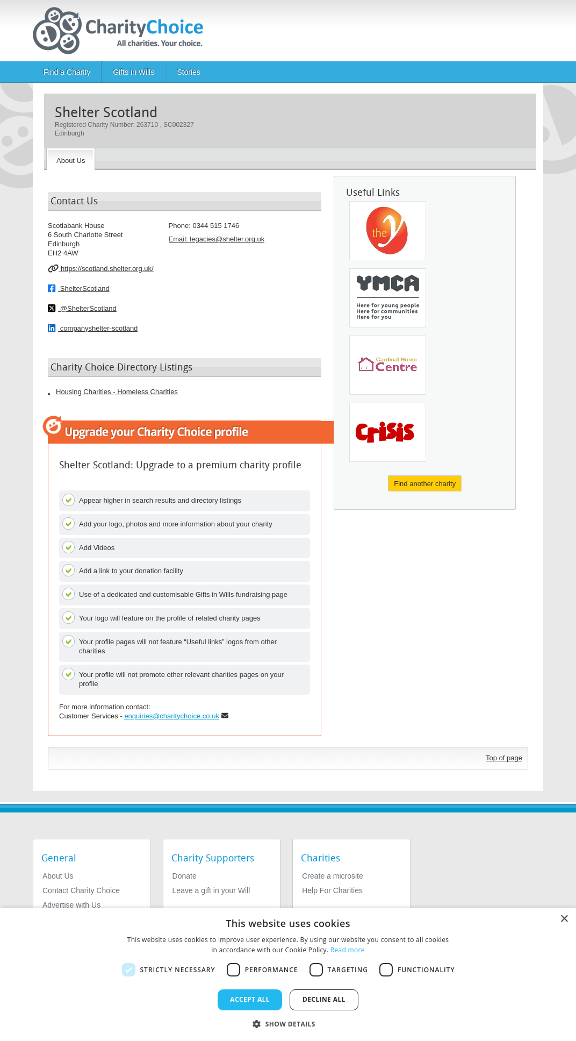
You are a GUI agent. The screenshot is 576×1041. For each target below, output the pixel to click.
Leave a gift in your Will (211, 890)
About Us (58, 876)
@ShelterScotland (82, 308)
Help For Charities (332, 890)
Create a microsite (332, 876)
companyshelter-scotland (93, 328)
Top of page (504, 758)
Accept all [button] (250, 999)
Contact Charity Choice (81, 890)
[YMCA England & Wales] (387, 297)
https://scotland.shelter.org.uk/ (101, 268)
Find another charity (425, 484)
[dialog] (288, 974)
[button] (288, 1023)
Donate (184, 876)
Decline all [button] (324, 999)
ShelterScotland (79, 288)
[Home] (122, 30)
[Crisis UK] (387, 432)
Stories (188, 72)
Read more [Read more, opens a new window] (347, 949)
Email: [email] (217, 239)
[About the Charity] (71, 159)
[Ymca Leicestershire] (387, 230)
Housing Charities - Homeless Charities (117, 392)
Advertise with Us (71, 905)
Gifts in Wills (133, 72)
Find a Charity (67, 72)
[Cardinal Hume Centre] (387, 365)
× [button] (564, 919)
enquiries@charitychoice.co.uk (171, 716)
